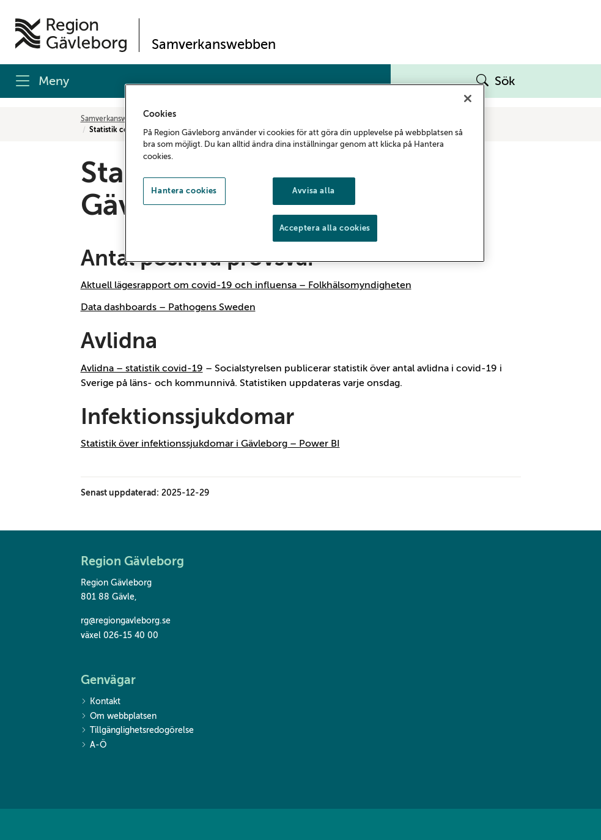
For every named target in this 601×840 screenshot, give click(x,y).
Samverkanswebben (115, 118)
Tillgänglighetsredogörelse (137, 731)
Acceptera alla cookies (325, 227)
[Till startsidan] (71, 35)
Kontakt (100, 702)
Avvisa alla (313, 190)
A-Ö (93, 745)
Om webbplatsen (119, 717)
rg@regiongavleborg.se (126, 620)
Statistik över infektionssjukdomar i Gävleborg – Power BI (210, 443)
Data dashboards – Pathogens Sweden (168, 307)
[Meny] (195, 81)
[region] (305, 173)
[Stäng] (467, 98)
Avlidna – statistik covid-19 (142, 368)
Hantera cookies (184, 190)
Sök (495, 81)
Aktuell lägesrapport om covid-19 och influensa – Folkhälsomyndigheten (246, 285)
